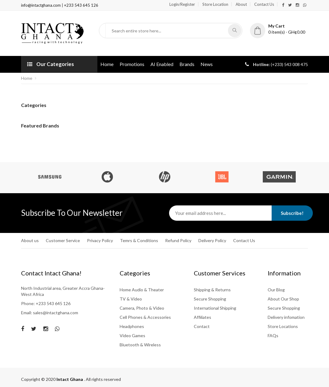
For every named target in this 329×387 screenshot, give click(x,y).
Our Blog (276, 289)
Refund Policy (178, 240)
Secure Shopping (210, 298)
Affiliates (202, 317)
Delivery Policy (212, 240)
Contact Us (264, 4)
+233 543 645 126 (81, 5)
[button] (279, 29)
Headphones (132, 326)
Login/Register (182, 4)
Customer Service (63, 240)
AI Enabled (161, 64)
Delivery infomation (286, 317)
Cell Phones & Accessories (145, 317)
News (207, 64)
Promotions (132, 64)
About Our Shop (283, 298)
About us (30, 240)
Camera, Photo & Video (142, 308)
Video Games (132, 335)
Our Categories (50, 64)
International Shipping (215, 308)
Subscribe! (292, 213)
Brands (186, 64)
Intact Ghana (70, 379)
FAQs (273, 335)
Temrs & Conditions (139, 240)
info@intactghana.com (41, 5)
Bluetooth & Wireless (140, 344)
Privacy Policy (100, 240)
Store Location (215, 4)
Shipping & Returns (212, 289)
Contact (202, 326)
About (241, 4)
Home (107, 64)
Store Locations (283, 326)
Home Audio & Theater (142, 289)
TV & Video (131, 298)
